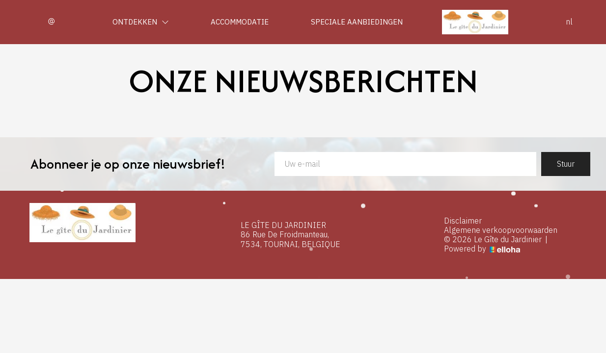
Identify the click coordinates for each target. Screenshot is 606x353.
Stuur (566, 164)
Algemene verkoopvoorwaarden (500, 230)
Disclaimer (463, 221)
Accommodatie (240, 21)
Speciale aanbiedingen (357, 21)
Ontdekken (140, 21)
